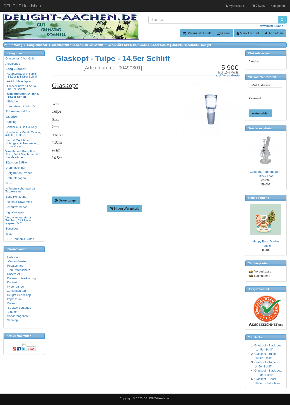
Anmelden (274, 33)
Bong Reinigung (16, 196)
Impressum (14, 299)
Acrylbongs (12, 63)
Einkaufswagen (259, 53)
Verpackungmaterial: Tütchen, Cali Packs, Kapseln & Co (18, 220)
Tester (9, 233)
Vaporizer (11, 116)
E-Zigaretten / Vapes (18, 173)
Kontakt (12, 282)
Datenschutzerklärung (21, 278)
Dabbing (10, 121)
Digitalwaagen (14, 212)
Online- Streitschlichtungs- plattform (19, 307)
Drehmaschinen (15, 167)
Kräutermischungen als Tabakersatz (20, 190)
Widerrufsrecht (16, 286)
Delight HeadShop (19, 295)
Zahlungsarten (16, 290)
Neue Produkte (258, 197)
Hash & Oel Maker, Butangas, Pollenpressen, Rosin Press (22, 143)
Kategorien (278, 5)
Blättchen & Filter (16, 162)
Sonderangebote (18, 316)
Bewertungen (66, 200)
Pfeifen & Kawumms (18, 202)
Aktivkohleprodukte (17, 111)
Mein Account (248, 33)
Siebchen (12, 101)
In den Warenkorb (124, 208)
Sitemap (12, 320)
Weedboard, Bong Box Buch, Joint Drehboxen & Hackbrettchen (21, 154)
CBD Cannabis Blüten (19, 239)
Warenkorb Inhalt (197, 33)
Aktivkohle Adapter (18, 81)
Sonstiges (11, 228)
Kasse (223, 33)
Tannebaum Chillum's (20, 106)
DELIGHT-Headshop (156, 398)
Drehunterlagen (15, 178)
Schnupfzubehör (16, 207)
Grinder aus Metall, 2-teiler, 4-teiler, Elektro (23, 133)
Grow (8, 183)
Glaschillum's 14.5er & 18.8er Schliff (21, 87)
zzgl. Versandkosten (228, 75)
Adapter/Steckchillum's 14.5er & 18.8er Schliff (21, 75)
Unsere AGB (15, 274)
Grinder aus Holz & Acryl (21, 127)
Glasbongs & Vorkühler (20, 58)
